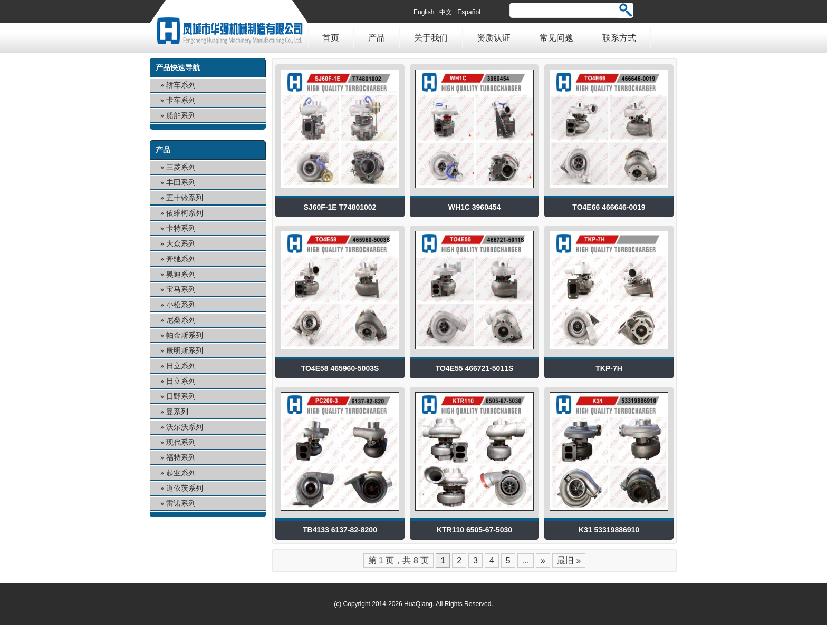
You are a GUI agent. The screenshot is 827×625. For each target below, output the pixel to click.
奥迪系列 (181, 274)
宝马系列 (181, 290)
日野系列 (181, 397)
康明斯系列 (184, 351)
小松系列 (181, 305)
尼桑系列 (181, 320)
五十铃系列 (184, 198)
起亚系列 (181, 473)
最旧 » (569, 560)
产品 (376, 37)
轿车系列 (181, 85)
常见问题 (556, 37)
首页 (330, 37)
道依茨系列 (184, 488)
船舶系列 (181, 116)
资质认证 (494, 37)
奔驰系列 (181, 259)
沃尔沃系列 (184, 427)
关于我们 (431, 37)
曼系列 (177, 412)
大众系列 (181, 244)
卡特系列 (181, 228)
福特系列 (181, 458)
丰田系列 (181, 183)
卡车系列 (181, 100)
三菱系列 (181, 167)
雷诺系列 (181, 503)
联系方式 (619, 37)
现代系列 (181, 442)
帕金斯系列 (184, 335)
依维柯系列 (184, 213)
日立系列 (181, 366)
